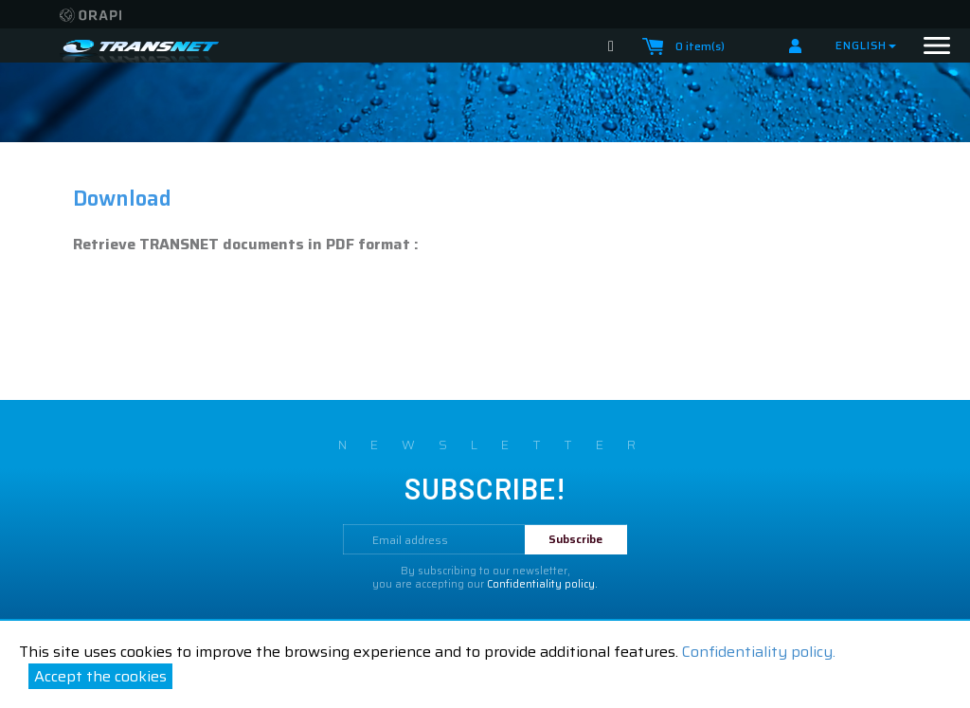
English (865, 45)
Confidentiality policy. (758, 651)
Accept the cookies (100, 676)
